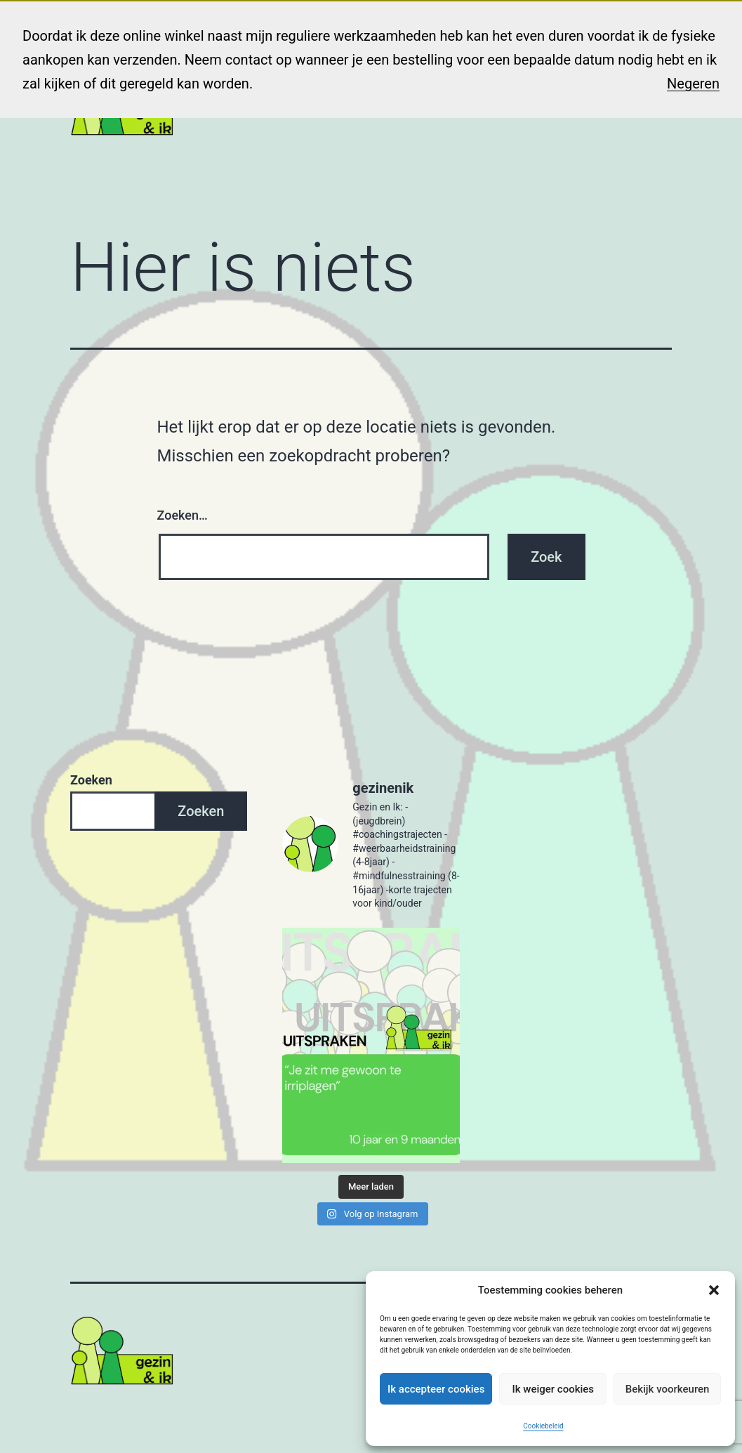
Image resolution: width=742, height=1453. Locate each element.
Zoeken (91, 779)
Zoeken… (182, 515)
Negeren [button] (693, 83)
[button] (714, 1290)
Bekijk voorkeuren (667, 1389)
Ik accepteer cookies (435, 1389)
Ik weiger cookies (553, 1389)
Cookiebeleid (543, 1426)
